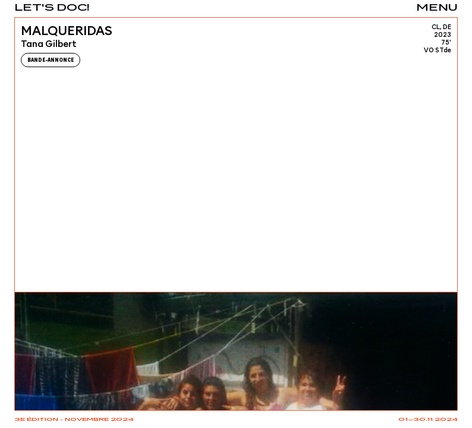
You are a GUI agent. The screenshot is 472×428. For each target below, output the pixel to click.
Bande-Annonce (50, 60)
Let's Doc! (52, 8)
